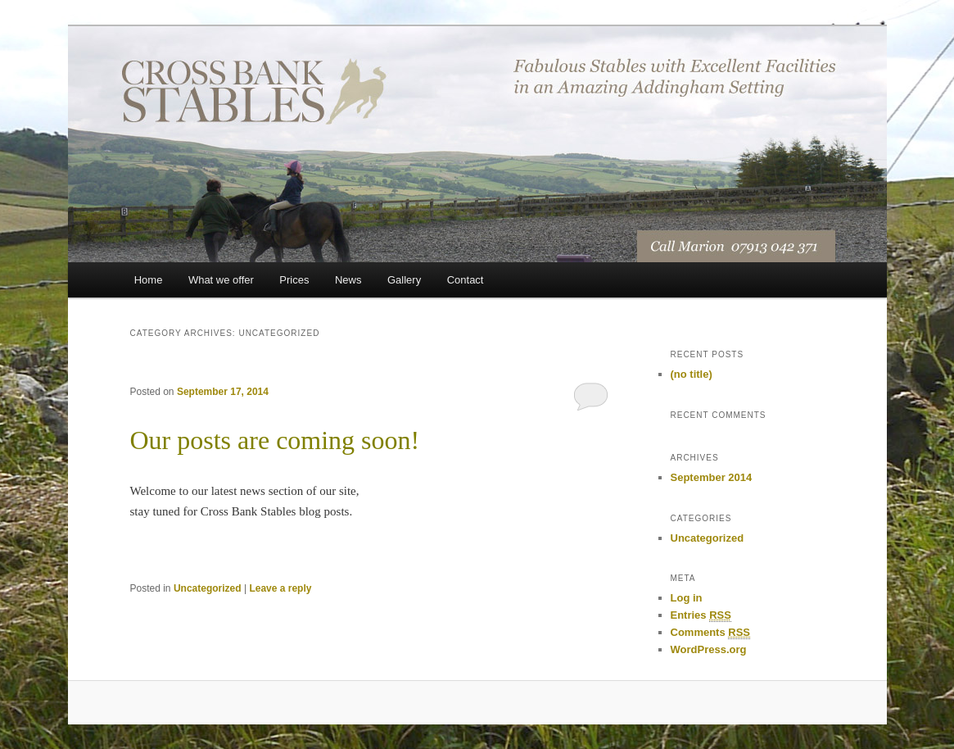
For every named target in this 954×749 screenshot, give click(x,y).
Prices (294, 280)
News (348, 280)
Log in (687, 598)
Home (148, 280)
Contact (465, 280)
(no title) (691, 374)
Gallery (404, 280)
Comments (711, 632)
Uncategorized (208, 588)
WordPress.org (709, 649)
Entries (701, 615)
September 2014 (712, 477)
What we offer (221, 280)
